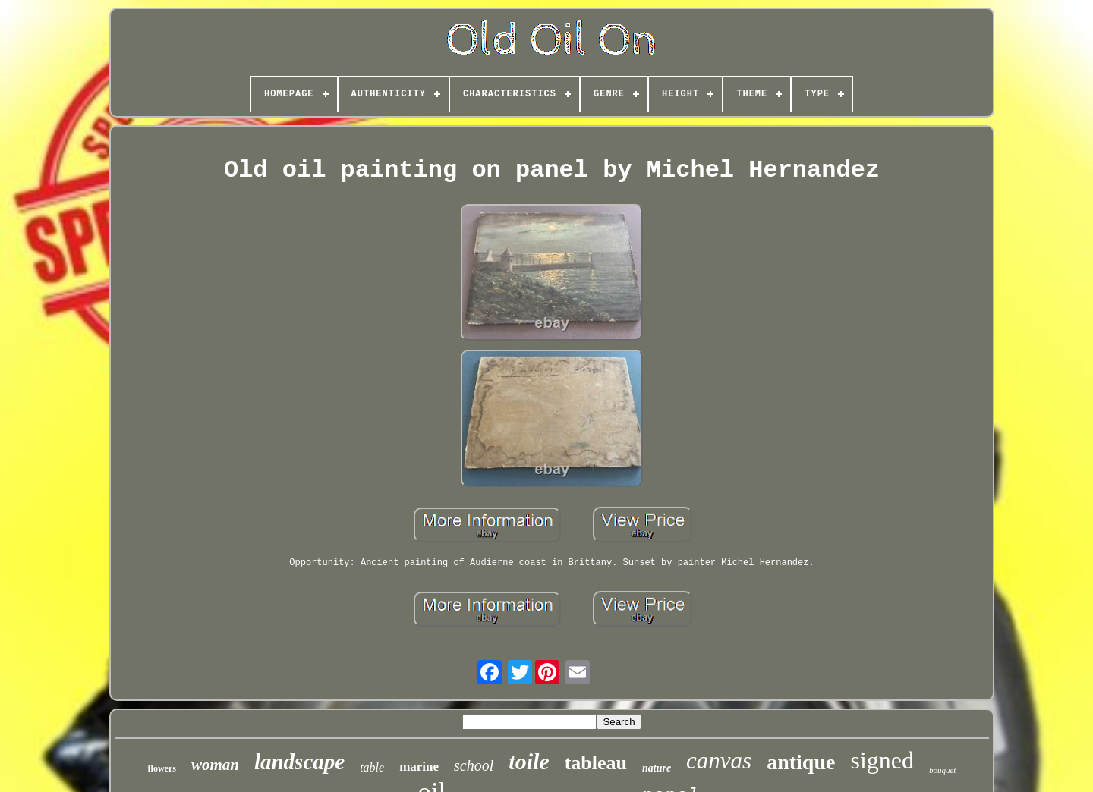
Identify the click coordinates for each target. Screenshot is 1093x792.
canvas (718, 760)
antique (801, 762)
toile (529, 761)
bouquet (942, 770)
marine (419, 766)
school (473, 765)
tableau (596, 763)
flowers (162, 768)
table (372, 767)
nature (656, 768)
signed (882, 760)
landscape (299, 762)
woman (215, 765)
